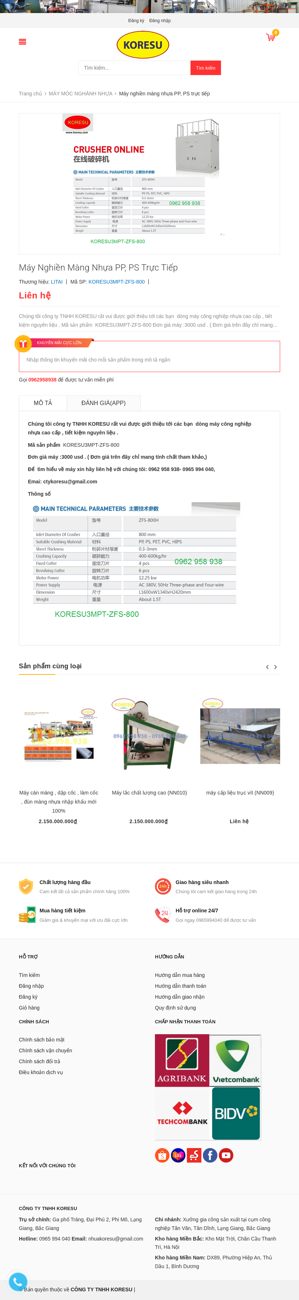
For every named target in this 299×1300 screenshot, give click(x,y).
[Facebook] (210, 1154)
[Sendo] (194, 1154)
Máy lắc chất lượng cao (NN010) (149, 793)
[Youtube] (226, 1154)
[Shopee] (162, 1154)
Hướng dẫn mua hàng (180, 975)
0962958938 (42, 380)
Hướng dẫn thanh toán (180, 986)
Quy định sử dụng (175, 1008)
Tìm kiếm (205, 68)
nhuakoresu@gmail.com (115, 1239)
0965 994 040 (54, 1239)
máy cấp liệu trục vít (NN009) (240, 793)
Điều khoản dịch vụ (41, 1072)
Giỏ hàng (29, 1008)
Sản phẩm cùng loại (50, 666)
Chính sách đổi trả (39, 1061)
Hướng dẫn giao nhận (180, 997)
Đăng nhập (160, 20)
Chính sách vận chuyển (45, 1050)
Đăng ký (136, 20)
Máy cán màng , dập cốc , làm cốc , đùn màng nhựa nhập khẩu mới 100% (58, 802)
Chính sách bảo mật (42, 1040)
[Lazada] (179, 1154)
